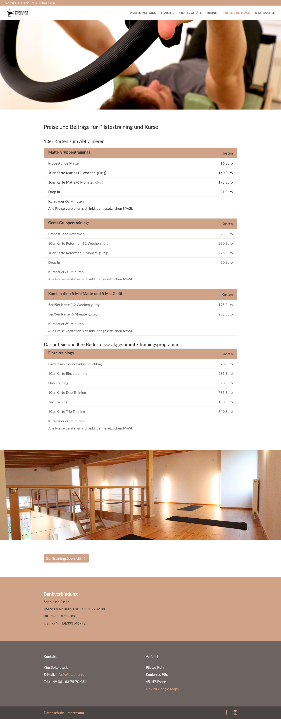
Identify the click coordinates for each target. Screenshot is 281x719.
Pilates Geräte (190, 12)
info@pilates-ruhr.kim (72, 674)
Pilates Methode (143, 12)
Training (168, 12)
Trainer (212, 12)
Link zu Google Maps (162, 689)
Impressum (75, 713)
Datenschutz (54, 713)
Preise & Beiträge (236, 12)
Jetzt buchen (265, 12)
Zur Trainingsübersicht (64, 558)
